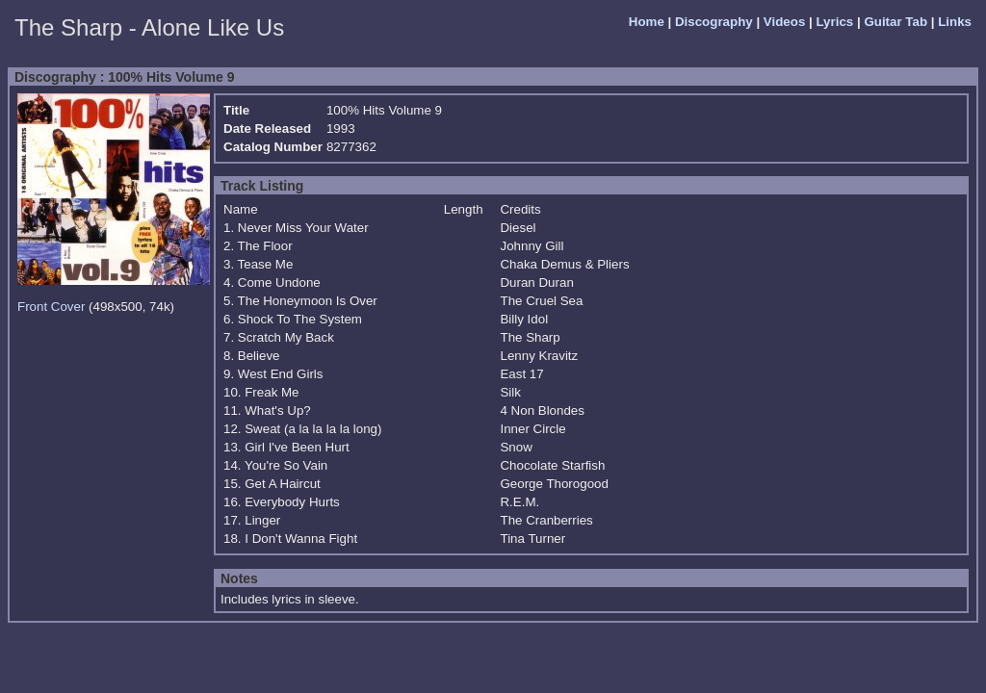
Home (646, 21)
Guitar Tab (895, 21)
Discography (714, 21)
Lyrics (834, 21)
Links (955, 21)
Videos (784, 21)
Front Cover (51, 306)
